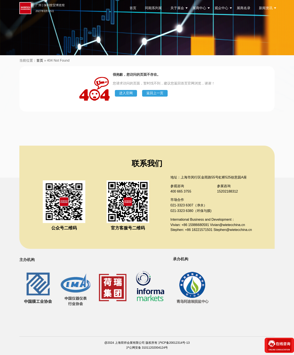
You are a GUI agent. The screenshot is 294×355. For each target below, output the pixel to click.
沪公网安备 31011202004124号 (147, 347)
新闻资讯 (266, 8)
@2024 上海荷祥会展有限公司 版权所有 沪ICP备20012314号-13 (147, 342)
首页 (133, 8)
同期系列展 (153, 8)
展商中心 (199, 8)
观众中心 (221, 8)
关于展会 (177, 8)
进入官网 (126, 93)
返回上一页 (154, 93)
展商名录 (243, 8)
